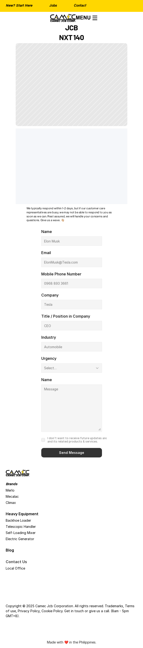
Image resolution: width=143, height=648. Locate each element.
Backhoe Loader (18, 520)
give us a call (99, 611)
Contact (80, 6)
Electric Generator (20, 539)
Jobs (53, 6)
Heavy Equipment (22, 513)
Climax (11, 503)
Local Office (15, 568)
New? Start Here (19, 6)
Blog (10, 550)
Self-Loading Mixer (21, 533)
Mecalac (12, 496)
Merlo (10, 490)
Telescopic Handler (21, 527)
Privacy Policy (29, 611)
